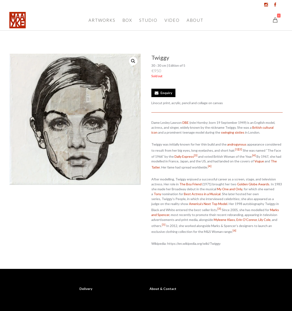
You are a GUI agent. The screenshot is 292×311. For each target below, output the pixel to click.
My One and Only (229, 189)
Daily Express (184, 156)
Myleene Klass (224, 220)
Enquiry (166, 93)
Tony (157, 194)
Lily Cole (264, 220)
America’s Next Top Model (208, 204)
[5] (163, 224)
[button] (133, 61)
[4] (254, 155)
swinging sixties (232, 132)
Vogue (259, 161)
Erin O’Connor (246, 220)
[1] (237, 149)
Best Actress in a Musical (202, 194)
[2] (240, 149)
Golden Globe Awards (253, 184)
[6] (234, 230)
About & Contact (163, 289)
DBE (185, 122)
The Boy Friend (190, 184)
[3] (195, 155)
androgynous (236, 144)
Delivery (85, 289)
